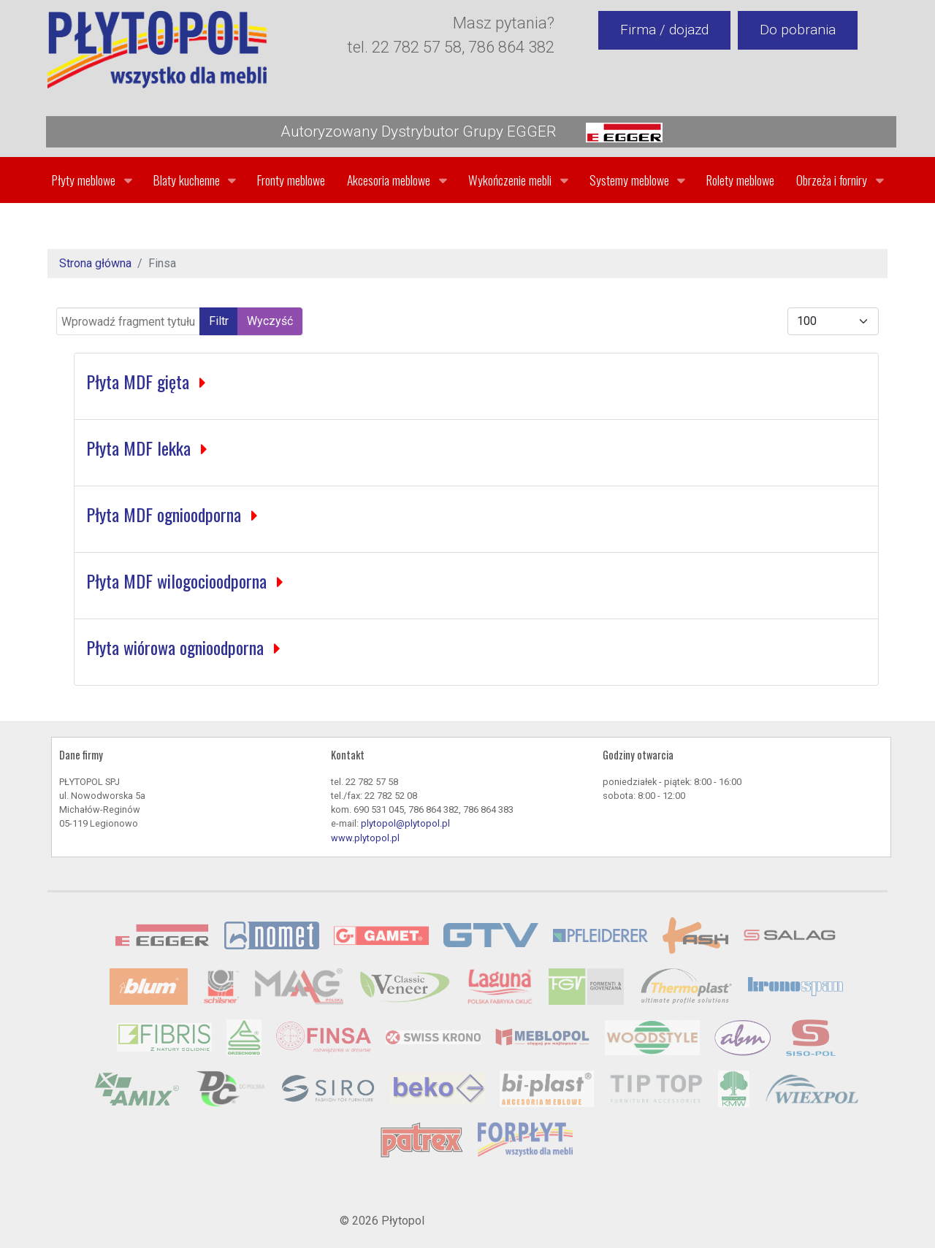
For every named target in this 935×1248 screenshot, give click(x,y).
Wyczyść (270, 321)
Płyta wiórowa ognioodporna (177, 647)
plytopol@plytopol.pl (405, 823)
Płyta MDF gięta (140, 381)
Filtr (219, 321)
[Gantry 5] (157, 49)
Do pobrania (798, 29)
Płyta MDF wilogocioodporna (178, 580)
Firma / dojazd (664, 29)
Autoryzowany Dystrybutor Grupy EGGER (471, 132)
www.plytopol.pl (365, 837)
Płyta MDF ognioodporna (165, 514)
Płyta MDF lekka (140, 447)
